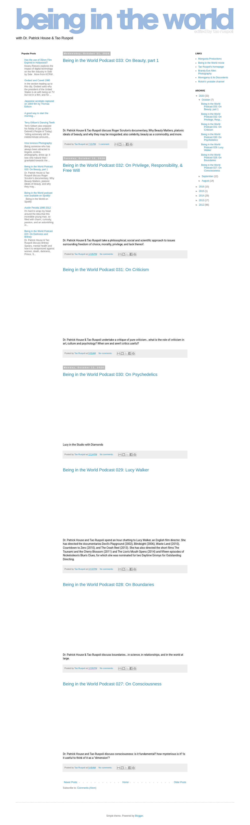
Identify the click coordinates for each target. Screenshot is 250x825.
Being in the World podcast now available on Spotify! (38, 194)
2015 (202, 191)
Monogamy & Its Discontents (213, 77)
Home (125, 782)
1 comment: (104, 144)
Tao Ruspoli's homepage (211, 66)
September (208, 176)
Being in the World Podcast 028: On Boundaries (108, 584)
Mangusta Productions (209, 58)
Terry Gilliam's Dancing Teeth (39, 122)
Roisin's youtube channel (211, 81)
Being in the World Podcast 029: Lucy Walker (106, 469)
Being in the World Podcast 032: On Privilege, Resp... (211, 117)
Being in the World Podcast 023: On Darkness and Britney (38, 234)
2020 (202, 96)
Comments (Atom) (86, 788)
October (206, 99)
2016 (202, 186)
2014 (202, 195)
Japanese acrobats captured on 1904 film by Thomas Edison (39, 104)
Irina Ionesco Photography (38, 143)
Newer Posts (70, 782)
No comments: (107, 254)
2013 (202, 200)
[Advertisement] (33, 321)
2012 (202, 204)
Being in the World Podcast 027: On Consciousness (112, 683)
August (206, 180)
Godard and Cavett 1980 (37, 80)
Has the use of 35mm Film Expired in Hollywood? (38, 61)
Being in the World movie (211, 63)
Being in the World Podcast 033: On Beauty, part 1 (111, 60)
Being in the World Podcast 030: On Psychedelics (110, 374)
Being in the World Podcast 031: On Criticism (106, 269)
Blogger (139, 815)
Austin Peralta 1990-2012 (37, 207)
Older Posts (180, 782)
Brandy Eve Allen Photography (207, 72)
